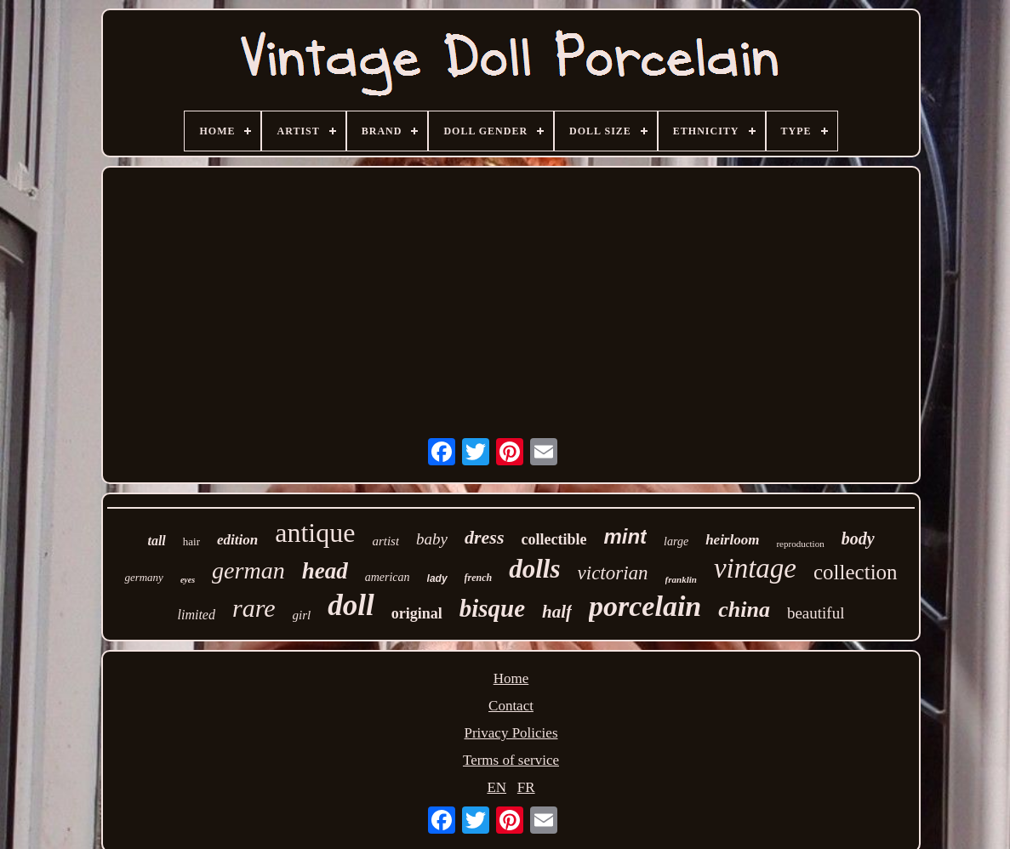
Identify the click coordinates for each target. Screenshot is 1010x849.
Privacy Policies (510, 733)
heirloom (732, 540)
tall (156, 540)
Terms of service (511, 760)
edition (237, 540)
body (858, 538)
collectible (553, 539)
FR (526, 787)
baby (432, 539)
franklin (681, 579)
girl (302, 615)
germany (143, 577)
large (676, 541)
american (387, 577)
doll (351, 605)
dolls (534, 569)
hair (191, 541)
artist (385, 541)
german (248, 570)
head (325, 571)
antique (315, 532)
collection (855, 572)
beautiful (816, 613)
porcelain (645, 606)
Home (511, 678)
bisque (492, 608)
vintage (755, 568)
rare (254, 608)
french (479, 578)
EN (496, 787)
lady (437, 578)
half (557, 611)
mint (625, 536)
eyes (187, 579)
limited (196, 614)
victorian (613, 573)
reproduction (800, 543)
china (744, 609)
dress (484, 537)
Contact (511, 706)
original (416, 613)
